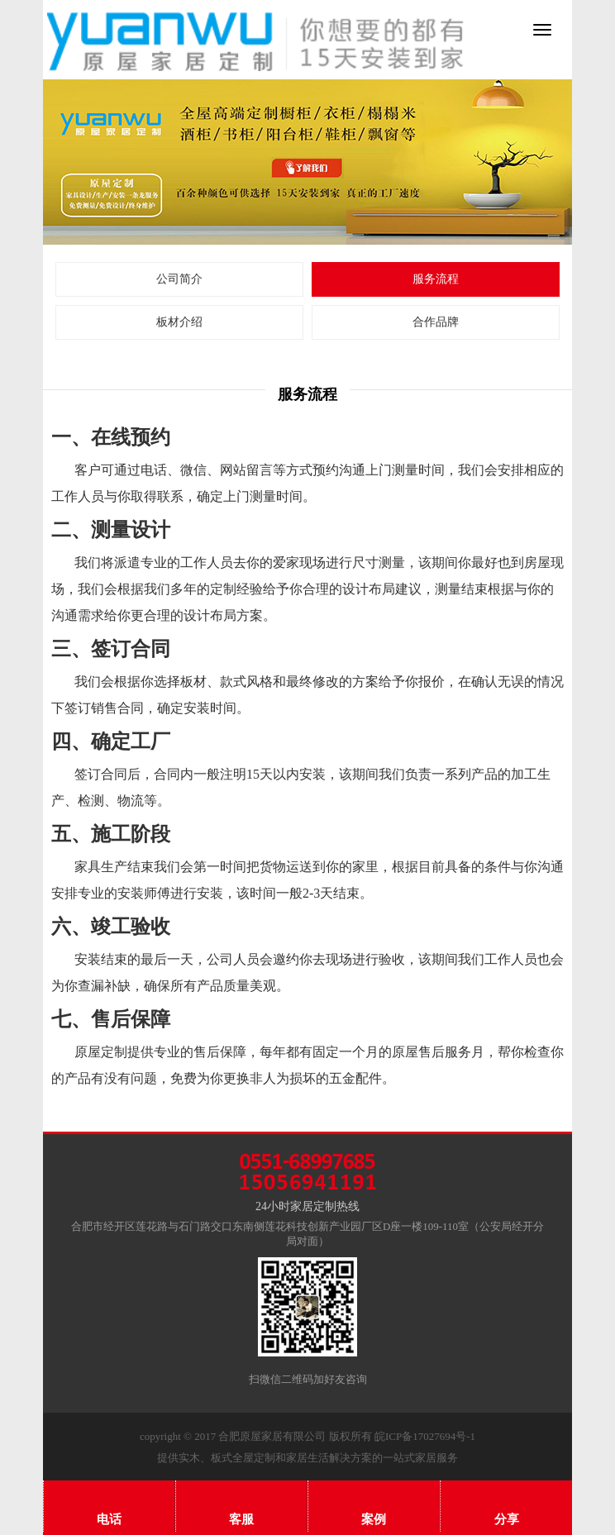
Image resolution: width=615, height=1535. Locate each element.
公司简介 (179, 279)
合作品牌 (435, 322)
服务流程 (435, 279)
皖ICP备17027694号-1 (424, 1436)
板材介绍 (179, 322)
